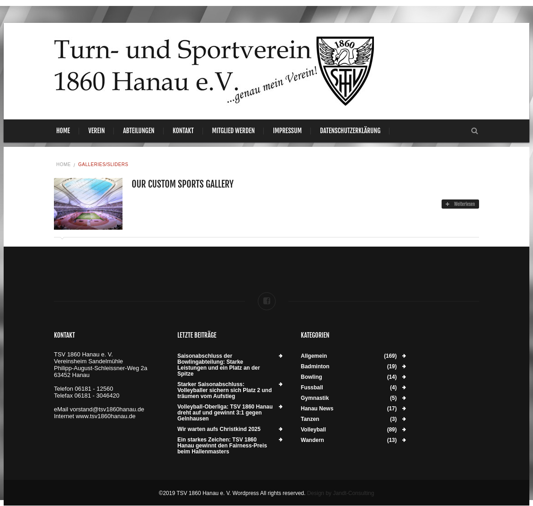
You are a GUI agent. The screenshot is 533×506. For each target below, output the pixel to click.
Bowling (311, 377)
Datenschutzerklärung (350, 131)
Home (63, 131)
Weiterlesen (460, 204)
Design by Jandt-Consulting (340, 493)
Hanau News (317, 409)
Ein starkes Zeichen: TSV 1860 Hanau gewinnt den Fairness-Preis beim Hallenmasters (222, 446)
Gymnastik (315, 398)
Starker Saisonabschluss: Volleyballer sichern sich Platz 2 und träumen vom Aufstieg (224, 390)
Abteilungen (139, 131)
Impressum (287, 131)
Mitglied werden (233, 131)
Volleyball (313, 430)
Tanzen (310, 419)
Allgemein (314, 356)
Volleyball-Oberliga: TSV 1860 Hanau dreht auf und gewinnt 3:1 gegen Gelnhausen (225, 413)
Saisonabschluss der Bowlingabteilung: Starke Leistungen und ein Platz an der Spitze (218, 365)
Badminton (315, 367)
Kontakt (183, 131)
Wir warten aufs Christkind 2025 (219, 429)
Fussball (312, 388)
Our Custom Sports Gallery (183, 184)
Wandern (312, 440)
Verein (96, 131)
